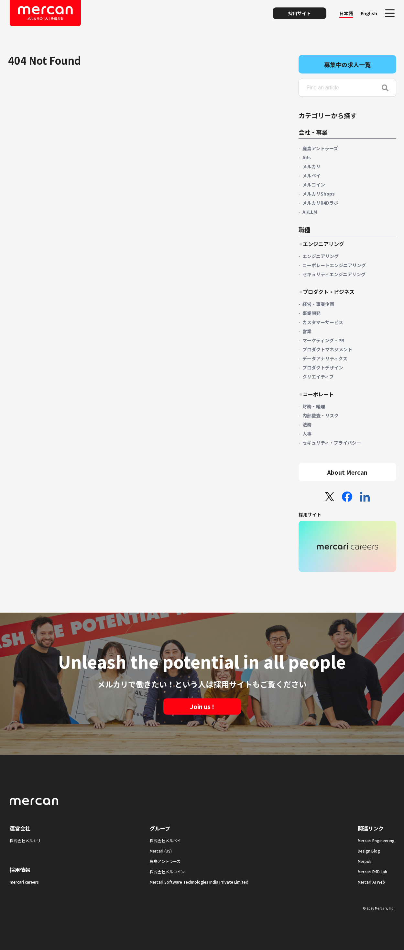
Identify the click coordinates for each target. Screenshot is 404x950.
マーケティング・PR (323, 340)
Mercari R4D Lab (372, 871)
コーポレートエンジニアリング (334, 265)
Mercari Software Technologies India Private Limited (199, 882)
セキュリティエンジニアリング (334, 274)
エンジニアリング (320, 256)
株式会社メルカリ (25, 840)
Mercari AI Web (371, 882)
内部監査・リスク (320, 415)
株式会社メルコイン (167, 871)
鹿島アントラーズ (320, 148)
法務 (306, 424)
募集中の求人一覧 (347, 64)
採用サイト (299, 13)
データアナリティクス (324, 358)
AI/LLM (309, 212)
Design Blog (369, 851)
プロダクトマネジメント (327, 349)
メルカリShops (318, 193)
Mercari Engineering (376, 840)
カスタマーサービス (322, 322)
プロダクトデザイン (322, 367)
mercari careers (24, 882)
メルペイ (311, 175)
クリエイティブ (318, 376)
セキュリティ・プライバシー (331, 442)
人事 (306, 433)
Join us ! (202, 706)
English (369, 13)
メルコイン (313, 184)
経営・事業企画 (318, 304)
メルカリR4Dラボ (320, 202)
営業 (306, 331)
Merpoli (364, 861)
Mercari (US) (161, 851)
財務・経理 (313, 406)
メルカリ (311, 166)
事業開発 (311, 313)
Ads (306, 157)
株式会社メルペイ (165, 840)
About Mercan (347, 472)
